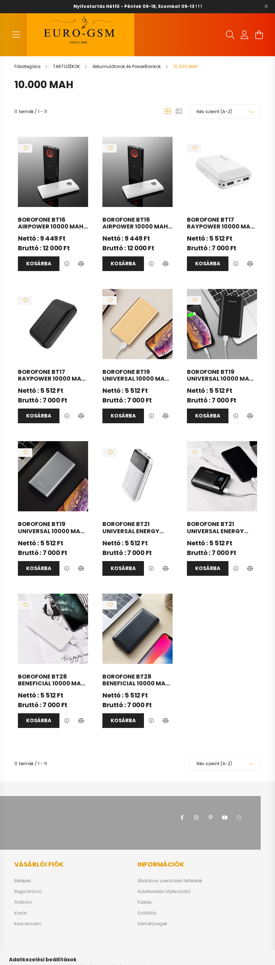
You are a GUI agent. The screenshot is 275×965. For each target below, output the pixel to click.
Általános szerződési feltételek (170, 880)
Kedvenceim (28, 923)
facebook (182, 817)
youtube (225, 817)
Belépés (22, 880)
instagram (196, 817)
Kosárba (38, 263)
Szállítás (147, 913)
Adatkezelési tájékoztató (164, 891)
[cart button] (259, 35)
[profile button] (244, 35)
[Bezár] (266, 6)
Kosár (20, 913)
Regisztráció (28, 891)
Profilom (23, 902)
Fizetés (145, 902)
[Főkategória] (28, 66)
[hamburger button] (16, 35)
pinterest (210, 817)
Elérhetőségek (152, 923)
